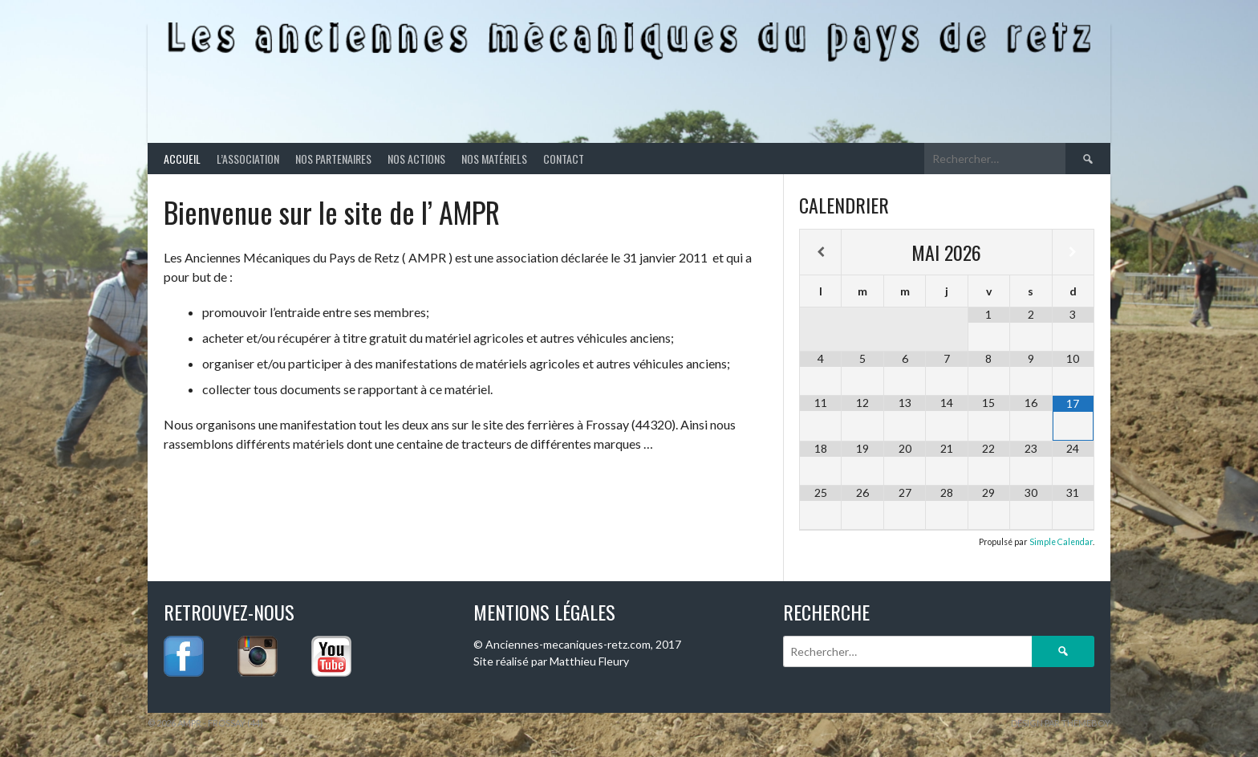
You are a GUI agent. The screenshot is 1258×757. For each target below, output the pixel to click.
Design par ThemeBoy (1060, 723)
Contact (563, 158)
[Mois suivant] (1073, 252)
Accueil (182, 158)
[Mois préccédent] (820, 252)
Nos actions (416, 158)
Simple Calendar (1061, 542)
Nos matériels (494, 158)
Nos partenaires (333, 158)
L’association (248, 158)
